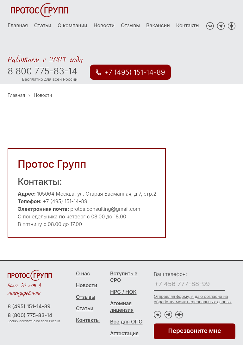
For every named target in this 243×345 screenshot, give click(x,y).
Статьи (42, 25)
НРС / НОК (123, 292)
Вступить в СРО (123, 276)
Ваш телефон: (170, 274)
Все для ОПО (126, 321)
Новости (104, 25)
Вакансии (158, 25)
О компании (72, 25)
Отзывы (130, 25)
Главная (18, 25)
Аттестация (124, 333)
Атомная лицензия (122, 306)
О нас (83, 273)
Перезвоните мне (194, 331)
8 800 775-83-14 (42, 71)
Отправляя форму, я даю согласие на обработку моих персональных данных (193, 299)
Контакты (188, 25)
